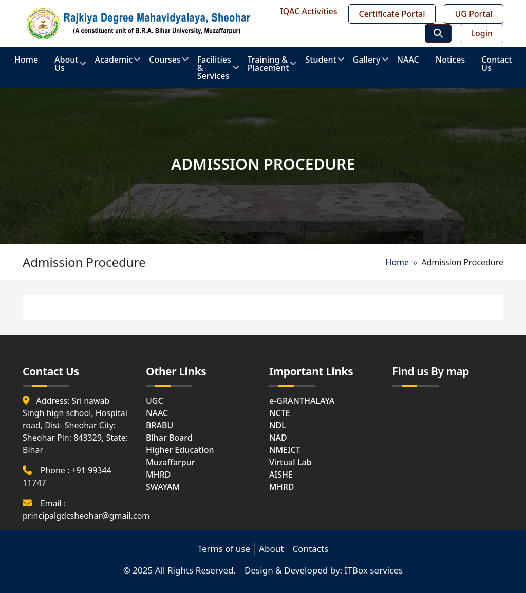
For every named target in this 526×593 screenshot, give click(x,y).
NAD (278, 437)
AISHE (281, 474)
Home (26, 59)
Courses (165, 63)
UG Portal (474, 13)
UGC (154, 400)
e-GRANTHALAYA (301, 400)
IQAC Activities (308, 11)
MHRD (158, 474)
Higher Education (180, 450)
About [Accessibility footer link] (271, 549)
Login (482, 33)
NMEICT (284, 450)
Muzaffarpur (170, 462)
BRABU (159, 425)
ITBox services (374, 570)
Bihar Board (169, 437)
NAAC (408, 59)
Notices (450, 59)
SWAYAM (163, 486)
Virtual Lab (290, 462)
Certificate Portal (392, 13)
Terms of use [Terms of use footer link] (224, 549)
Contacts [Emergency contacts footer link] (310, 549)
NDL (277, 425)
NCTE (279, 413)
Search (438, 33)
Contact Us (496, 63)
